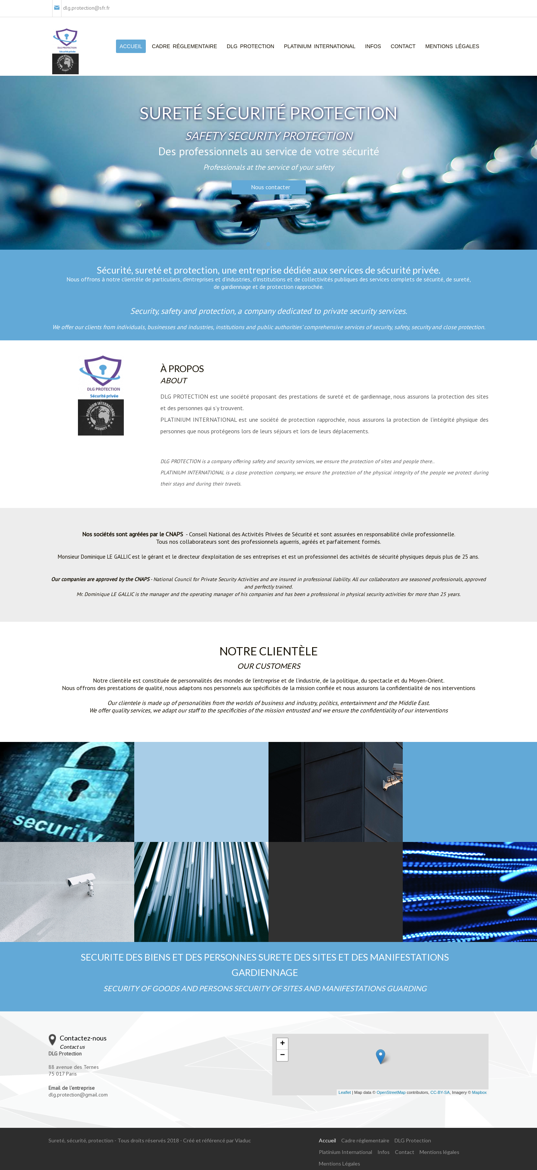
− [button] (282, 1055)
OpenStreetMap (391, 1092)
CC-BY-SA (440, 1092)
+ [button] (282, 1043)
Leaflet (345, 1092)
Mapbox (479, 1092)
